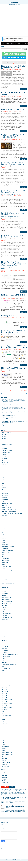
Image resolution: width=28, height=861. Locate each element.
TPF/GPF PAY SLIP (5, 746)
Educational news (5, 495)
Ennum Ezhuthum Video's (7, 515)
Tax (2, 713)
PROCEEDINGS (5, 630)
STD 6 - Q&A (4, 697)
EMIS (3, 501)
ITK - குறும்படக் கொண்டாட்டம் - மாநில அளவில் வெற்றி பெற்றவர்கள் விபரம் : (12, 136)
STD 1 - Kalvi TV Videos (6, 674)
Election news (4, 497)
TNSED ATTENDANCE (6, 738)
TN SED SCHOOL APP (6, 727)
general (3, 528)
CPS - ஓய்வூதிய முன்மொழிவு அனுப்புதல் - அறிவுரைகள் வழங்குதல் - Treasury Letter (13, 425)
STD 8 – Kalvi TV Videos (7, 707)
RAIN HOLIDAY (5, 640)
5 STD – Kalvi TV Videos (7, 450)
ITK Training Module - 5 (7, 316)
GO (2, 532)
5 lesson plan (4, 448)
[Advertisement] (14, 22)
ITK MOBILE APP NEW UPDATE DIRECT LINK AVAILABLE (13, 93)
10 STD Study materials (6, 434)
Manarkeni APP (5, 593)
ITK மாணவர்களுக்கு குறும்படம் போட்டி (12, 236)
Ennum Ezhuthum (5, 505)
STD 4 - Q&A (4, 693)
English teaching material (7, 503)
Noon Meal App (5, 619)
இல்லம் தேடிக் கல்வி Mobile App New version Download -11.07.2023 (13, 331)
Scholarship (4, 648)
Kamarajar (4, 576)
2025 (3, 779)
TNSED (3, 733)
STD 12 (3, 682)
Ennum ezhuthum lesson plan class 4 (9, 511)
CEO (2, 474)
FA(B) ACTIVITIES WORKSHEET (8, 523)
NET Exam (4, 609)
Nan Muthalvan (5, 605)
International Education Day (7, 550)
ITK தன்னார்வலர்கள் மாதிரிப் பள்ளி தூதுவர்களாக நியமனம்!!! (13, 66)
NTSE (3, 623)
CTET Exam (4, 487)
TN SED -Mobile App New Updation (9, 725)
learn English (4, 579)
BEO (2, 460)
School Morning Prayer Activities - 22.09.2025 (10, 415)
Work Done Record (6, 762)
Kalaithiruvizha (5, 562)
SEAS (3, 660)
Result (3, 642)
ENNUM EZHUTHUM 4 (6, 507)
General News (14, 270)
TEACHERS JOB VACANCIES (7, 715)
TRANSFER (4, 750)
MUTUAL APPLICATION (6, 603)
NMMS (3, 611)
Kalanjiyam (4, 564)
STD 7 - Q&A (4, 701)
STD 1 (3, 672)
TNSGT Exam (4, 744)
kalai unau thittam (5, 560)
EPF (2, 519)
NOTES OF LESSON (6, 621)
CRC (2, 485)
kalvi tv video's (5, 572)
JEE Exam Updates (5, 558)
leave (3, 585)
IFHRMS (3, 542)
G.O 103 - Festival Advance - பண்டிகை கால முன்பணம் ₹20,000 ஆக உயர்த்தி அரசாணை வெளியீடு (14, 422)
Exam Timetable (5, 521)
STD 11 (3, 680)
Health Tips (4, 538)
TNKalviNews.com (18, 859)
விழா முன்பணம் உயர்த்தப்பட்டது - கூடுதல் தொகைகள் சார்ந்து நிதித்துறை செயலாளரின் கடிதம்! (13, 40)
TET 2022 (3, 719)
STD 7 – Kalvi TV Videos (7, 703)
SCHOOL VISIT (5, 658)
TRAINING (4, 748)
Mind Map (4, 595)
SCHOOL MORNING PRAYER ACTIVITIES (10, 654)
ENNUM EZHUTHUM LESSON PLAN (9, 509)
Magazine (4, 591)
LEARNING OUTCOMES (6, 581)
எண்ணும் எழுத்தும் (6, 766)
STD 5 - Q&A (4, 695)
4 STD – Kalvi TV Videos (7, 444)
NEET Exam (4, 607)
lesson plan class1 (5, 589)
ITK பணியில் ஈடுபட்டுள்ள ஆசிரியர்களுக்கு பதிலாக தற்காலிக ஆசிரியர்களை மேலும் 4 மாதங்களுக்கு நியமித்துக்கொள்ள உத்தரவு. (13, 265)
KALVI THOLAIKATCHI (6, 566)
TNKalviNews (14, 2)
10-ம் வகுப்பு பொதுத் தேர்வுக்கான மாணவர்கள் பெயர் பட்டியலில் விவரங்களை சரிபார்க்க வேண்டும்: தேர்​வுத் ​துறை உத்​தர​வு (14, 408)
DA (2, 489)
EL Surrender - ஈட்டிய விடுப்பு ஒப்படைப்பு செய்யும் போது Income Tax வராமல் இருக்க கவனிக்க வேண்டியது (14, 412)
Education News (5, 493)
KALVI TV (3, 568)
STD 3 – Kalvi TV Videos (7, 691)
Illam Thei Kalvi (14, 139)
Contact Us (13, 43)
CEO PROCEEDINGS (6, 475)
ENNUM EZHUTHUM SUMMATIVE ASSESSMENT (12, 513)
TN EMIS (3, 721)
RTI (2, 644)
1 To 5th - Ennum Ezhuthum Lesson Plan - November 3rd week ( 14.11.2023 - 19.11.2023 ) (13, 798)
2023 (3, 775)
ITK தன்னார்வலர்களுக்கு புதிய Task (13, 109)
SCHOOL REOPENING (6, 656)
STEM (3, 711)
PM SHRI (3, 629)
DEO (2, 491)
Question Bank (5, 638)
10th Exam (4, 436)
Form (3, 525)
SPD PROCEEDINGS (6, 668)
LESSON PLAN (5, 587)
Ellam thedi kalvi (5, 499)
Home (3, 43)
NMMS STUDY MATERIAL (7, 617)
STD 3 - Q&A (4, 689)
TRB (2, 756)
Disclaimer (4, 854)
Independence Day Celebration (8, 546)
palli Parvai (4, 625)
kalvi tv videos (4, 574)
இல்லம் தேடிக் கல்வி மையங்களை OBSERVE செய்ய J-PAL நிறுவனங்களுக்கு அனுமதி (13, 192)
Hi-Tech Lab (4, 540)
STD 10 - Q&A (4, 678)
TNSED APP (4, 734)
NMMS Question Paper (6, 613)
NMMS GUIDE (4, 615)
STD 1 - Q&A (4, 676)
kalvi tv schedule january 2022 (8, 570)
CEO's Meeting (5, 477)
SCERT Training (5, 646)
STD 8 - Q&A (4, 705)
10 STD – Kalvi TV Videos (7, 432)
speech (3, 670)
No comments (18, 69)
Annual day (4, 456)
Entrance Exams (5, 517)
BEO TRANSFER (5, 462)
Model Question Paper (6, 597)
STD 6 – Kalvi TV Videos (7, 699)
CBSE (3, 470)
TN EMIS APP (4, 723)
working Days (4, 764)
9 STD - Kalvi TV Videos (6, 452)
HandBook (4, 536)
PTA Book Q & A (5, 634)
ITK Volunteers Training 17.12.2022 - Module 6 (14, 295)
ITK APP (11, 69)
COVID (3, 483)
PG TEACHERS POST (6, 627)
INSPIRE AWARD (5, 548)
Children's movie (5, 479)
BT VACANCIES (5, 466)
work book (4, 760)
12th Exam (4, 438)
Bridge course (4, 464)
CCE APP (3, 472)
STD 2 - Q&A (4, 687)
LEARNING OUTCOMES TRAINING (9, 583)
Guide (3, 534)
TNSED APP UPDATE (6, 736)
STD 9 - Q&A (4, 709)
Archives (12, 786)
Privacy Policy (20, 43)
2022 (3, 774)
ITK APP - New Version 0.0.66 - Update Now (13, 368)
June (3, 780)
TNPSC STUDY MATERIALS (7, 731)
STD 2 (3, 683)
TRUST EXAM (4, 758)
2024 (3, 777)
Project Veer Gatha (5, 632)
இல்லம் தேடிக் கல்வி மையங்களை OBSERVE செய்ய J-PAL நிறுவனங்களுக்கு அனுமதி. (13, 214)
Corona (3, 481)
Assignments (4, 458)
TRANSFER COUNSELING (7, 752)
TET (2, 717)
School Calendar (5, 650)
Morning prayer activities (7, 601)
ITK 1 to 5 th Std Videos (17, 317)
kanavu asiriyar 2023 (6, 578)
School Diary (4, 652)
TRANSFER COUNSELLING (7, 754)
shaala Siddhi (4, 662)
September (4, 782)
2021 (3, 772)
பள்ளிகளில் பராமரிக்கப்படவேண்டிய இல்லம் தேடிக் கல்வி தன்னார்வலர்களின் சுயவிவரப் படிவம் (16, 806)
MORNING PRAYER (5, 599)
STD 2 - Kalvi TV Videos (6, 685)
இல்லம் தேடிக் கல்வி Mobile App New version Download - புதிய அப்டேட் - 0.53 (14, 346)
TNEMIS (3, 729)
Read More (23, 89)
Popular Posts (5, 786)
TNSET (3, 742)
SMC (3, 666)
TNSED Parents (5, 740)
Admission (4, 454)
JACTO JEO (4, 556)
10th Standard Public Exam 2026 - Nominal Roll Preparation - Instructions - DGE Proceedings (12, 418)
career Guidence (5, 468)
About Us (7, 43)
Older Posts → (24, 390)
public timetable (5, 636)
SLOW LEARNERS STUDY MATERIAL (9, 664)
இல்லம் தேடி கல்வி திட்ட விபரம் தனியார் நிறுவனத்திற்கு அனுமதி (12, 163)
